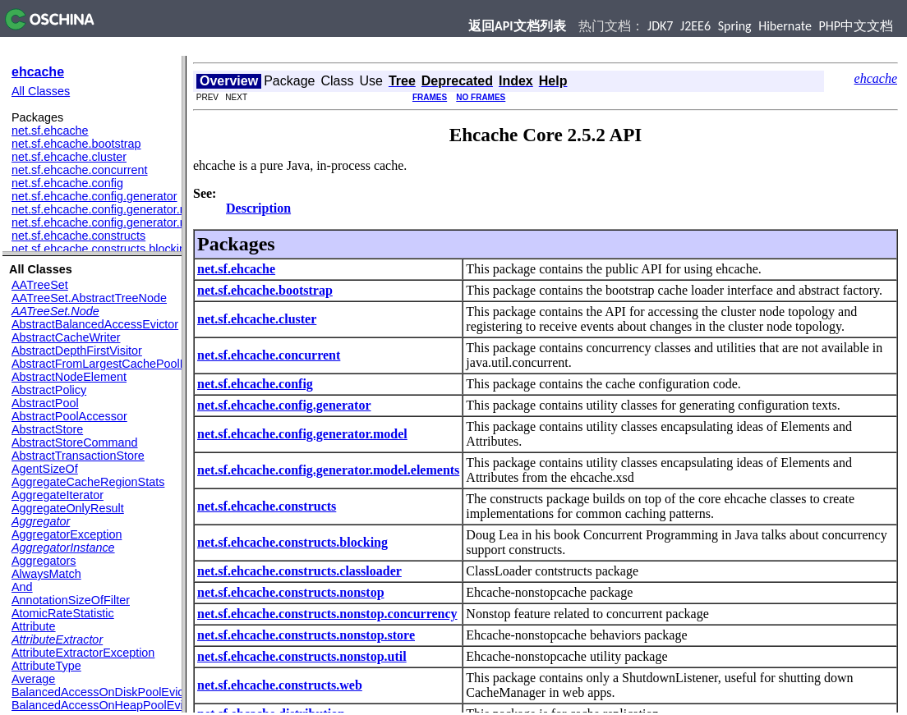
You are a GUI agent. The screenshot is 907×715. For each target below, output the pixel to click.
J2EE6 (695, 26)
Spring (735, 26)
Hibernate (785, 26)
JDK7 (660, 26)
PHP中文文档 (856, 26)
